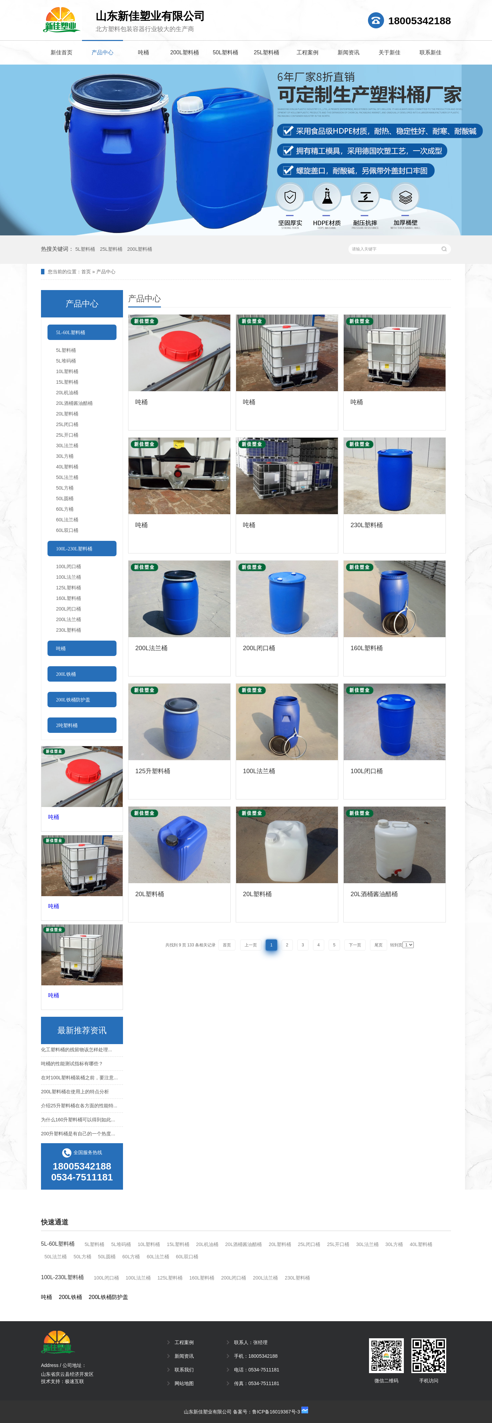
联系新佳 (430, 52)
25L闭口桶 (67, 424)
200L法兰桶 (68, 619)
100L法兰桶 (68, 577)
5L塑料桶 (85, 249)
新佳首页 (61, 52)
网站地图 (184, 1383)
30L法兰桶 (67, 445)
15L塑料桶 (67, 382)
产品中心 (102, 52)
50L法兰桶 (67, 477)
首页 (86, 271)
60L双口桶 (67, 530)
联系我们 (184, 1369)
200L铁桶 (70, 1297)
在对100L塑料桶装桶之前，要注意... (79, 1079)
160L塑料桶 (68, 598)
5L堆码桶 (66, 361)
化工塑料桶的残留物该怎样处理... (76, 1051)
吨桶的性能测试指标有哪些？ (72, 1065)
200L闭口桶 (68, 609)
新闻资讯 (348, 52)
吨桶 (143, 52)
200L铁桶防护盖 (108, 1297)
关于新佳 (389, 52)
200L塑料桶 (184, 52)
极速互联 (74, 1381)
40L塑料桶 (67, 466)
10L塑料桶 (67, 371)
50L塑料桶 (225, 52)
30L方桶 (64, 456)
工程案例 (307, 52)
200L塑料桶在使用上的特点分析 (75, 1093)
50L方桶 (64, 488)
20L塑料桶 (67, 413)
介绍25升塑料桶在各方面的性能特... (79, 1107)
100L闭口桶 (68, 566)
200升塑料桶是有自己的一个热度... (78, 1135)
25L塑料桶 (266, 52)
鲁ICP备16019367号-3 (276, 1411)
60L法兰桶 (67, 519)
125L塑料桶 (68, 587)
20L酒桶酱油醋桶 (74, 403)
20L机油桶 (67, 392)
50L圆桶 (64, 498)
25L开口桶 (67, 435)
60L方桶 (64, 509)
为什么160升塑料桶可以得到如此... (78, 1121)
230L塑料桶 (68, 630)
